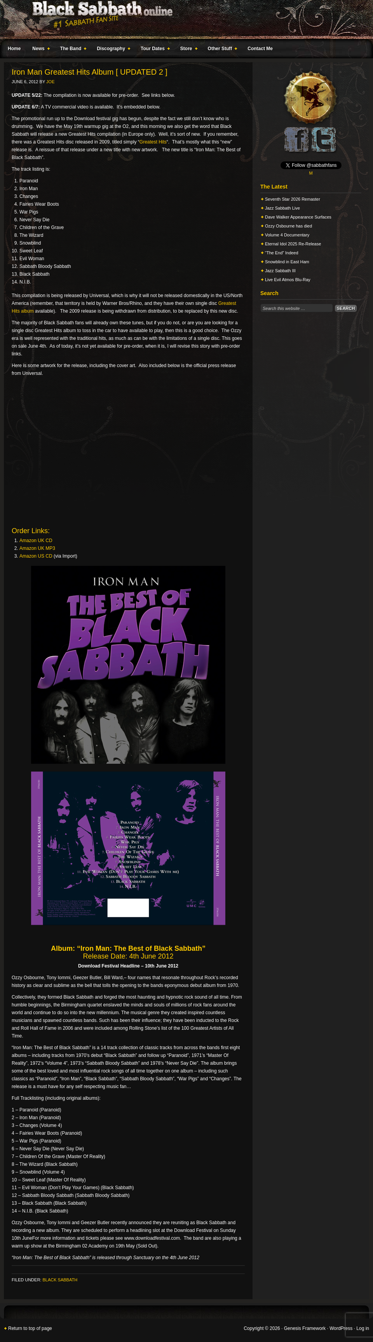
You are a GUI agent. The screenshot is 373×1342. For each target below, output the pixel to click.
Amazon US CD (35, 556)
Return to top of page (30, 1328)
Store (187, 50)
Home (14, 48)
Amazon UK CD (35, 540)
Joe (50, 81)
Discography (112, 50)
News (39, 50)
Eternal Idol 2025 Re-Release (293, 243)
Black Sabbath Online (182, 19)
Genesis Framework (305, 1328)
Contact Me (260, 48)
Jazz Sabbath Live (282, 208)
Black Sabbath (59, 1279)
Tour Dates (154, 50)
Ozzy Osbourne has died (288, 226)
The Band (71, 50)
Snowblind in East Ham (287, 261)
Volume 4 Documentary (287, 235)
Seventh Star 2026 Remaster (292, 199)
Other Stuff (221, 50)
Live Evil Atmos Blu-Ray (287, 279)
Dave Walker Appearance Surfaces (298, 217)
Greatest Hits (153, 142)
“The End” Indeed (281, 252)
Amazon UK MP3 (37, 548)
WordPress (340, 1328)
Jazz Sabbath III (280, 270)
